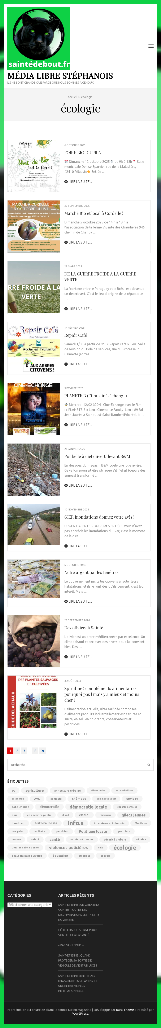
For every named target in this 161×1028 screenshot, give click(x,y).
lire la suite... (78, 182)
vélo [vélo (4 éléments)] (100, 847)
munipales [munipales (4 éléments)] (17, 831)
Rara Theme (125, 1009)
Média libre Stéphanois (60, 75)
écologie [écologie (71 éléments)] (124, 847)
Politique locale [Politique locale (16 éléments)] (93, 831)
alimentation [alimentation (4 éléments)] (98, 790)
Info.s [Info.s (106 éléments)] (76, 823)
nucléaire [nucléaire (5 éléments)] (39, 831)
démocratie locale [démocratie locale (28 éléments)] (88, 806)
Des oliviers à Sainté (83, 627)
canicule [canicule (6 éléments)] (56, 798)
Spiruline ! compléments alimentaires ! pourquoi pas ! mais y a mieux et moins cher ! (101, 694)
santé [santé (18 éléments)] (54, 839)
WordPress (80, 1013)
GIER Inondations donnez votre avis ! (99, 517)
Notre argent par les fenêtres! (91, 572)
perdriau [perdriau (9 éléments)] (62, 831)
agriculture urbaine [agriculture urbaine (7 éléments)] (67, 790)
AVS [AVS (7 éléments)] (37, 798)
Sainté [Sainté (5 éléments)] (35, 839)
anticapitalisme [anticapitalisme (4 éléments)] (124, 790)
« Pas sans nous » (71, 945)
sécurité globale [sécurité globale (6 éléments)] (115, 839)
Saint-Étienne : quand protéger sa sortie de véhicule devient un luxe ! (77, 960)
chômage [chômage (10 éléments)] (79, 798)
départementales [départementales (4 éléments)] (127, 807)
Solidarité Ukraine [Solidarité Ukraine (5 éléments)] (81, 839)
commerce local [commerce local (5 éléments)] (106, 798)
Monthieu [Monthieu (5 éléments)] (141, 823)
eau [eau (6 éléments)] (14, 815)
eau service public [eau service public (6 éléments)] (39, 815)
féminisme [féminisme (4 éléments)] (105, 815)
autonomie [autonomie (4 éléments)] (18, 798)
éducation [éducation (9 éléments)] (60, 855)
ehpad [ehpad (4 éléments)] (65, 815)
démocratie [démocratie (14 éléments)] (49, 807)
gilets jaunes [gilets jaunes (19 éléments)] (134, 815)
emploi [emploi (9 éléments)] (84, 815)
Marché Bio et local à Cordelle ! (93, 213)
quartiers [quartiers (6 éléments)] (123, 831)
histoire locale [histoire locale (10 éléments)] (46, 823)
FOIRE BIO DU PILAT (83, 152)
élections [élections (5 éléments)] (84, 855)
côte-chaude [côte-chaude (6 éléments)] (20, 806)
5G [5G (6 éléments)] (13, 790)
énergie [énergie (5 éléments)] (105, 855)
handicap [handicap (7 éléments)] (18, 823)
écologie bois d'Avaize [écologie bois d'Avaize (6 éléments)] (27, 855)
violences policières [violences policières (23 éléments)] (68, 847)
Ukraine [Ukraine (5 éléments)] (141, 839)
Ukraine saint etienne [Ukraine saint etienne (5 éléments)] (25, 847)
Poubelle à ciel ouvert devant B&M (97, 456)
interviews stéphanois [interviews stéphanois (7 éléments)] (109, 823)
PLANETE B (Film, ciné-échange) (95, 395)
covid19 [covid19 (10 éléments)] (132, 798)
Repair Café (75, 335)
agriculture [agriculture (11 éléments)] (34, 790)
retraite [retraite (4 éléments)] (16, 839)
